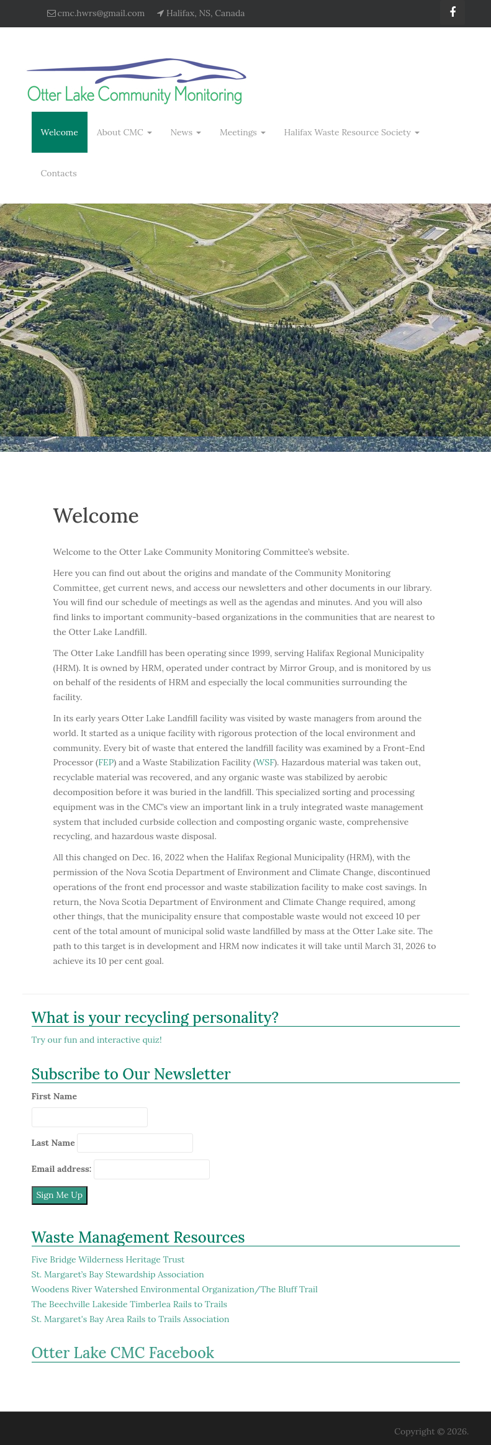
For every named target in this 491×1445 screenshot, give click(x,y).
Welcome (59, 132)
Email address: (62, 1168)
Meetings (243, 132)
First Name (55, 1096)
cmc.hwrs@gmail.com (101, 13)
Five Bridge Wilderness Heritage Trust (108, 1259)
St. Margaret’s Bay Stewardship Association (118, 1274)
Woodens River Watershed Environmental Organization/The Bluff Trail (175, 1289)
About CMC (124, 132)
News (186, 132)
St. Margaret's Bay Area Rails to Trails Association (131, 1319)
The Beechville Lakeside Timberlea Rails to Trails (130, 1304)
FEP (106, 762)
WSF (265, 762)
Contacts (59, 173)
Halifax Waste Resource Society (352, 132)
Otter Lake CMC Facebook (123, 1352)
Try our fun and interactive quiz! (97, 1039)
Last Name (53, 1142)
